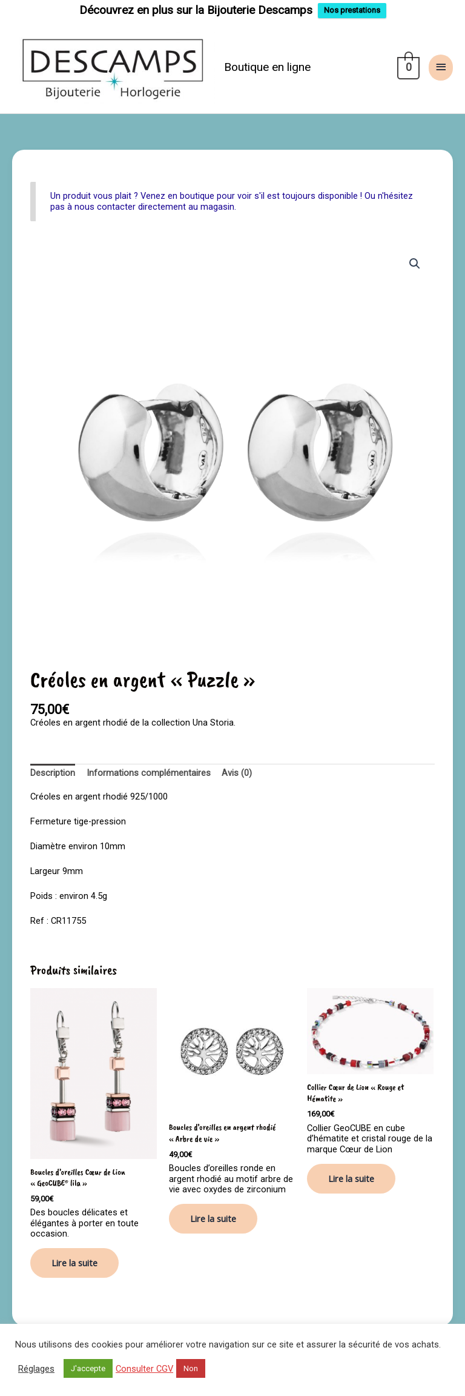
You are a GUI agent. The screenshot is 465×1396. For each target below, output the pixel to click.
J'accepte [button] (88, 1368)
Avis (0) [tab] (237, 772)
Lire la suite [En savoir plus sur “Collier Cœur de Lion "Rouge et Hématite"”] (351, 1178)
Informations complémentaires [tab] (149, 772)
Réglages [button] (36, 1368)
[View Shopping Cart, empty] (407, 67)
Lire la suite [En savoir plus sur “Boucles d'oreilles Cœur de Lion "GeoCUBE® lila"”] (74, 1263)
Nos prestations (352, 10)
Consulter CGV (144, 1368)
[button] (415, 264)
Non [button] (190, 1368)
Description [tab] (52, 772)
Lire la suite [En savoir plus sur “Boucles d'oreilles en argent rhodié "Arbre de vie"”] (213, 1218)
